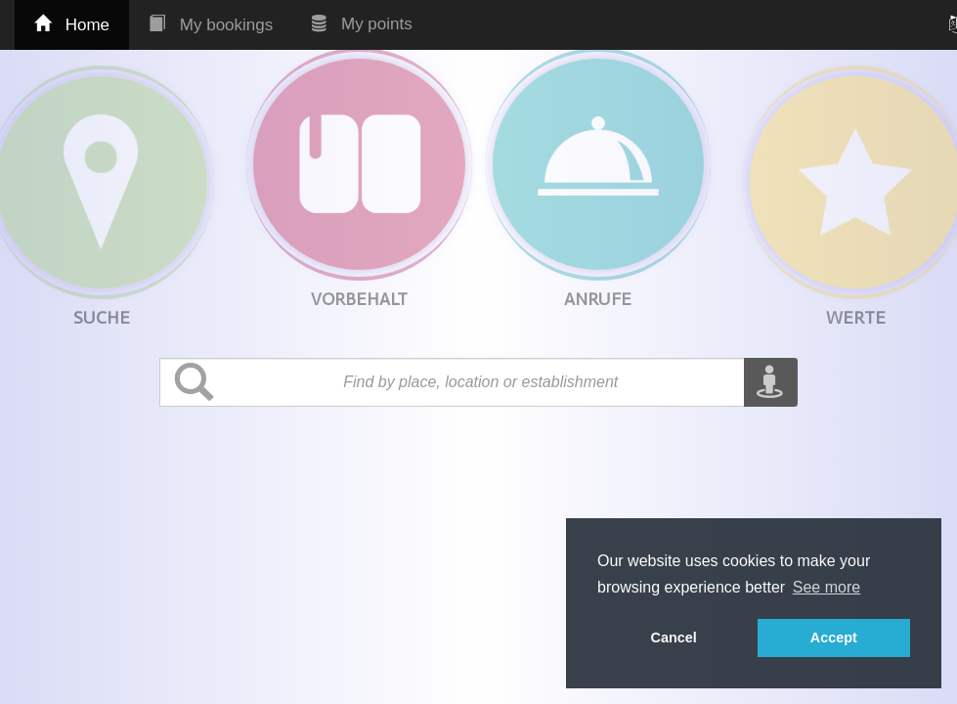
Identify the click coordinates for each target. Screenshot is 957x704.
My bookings (211, 25)
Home (71, 25)
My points (362, 24)
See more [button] (826, 587)
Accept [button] (833, 637)
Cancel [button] (674, 637)
